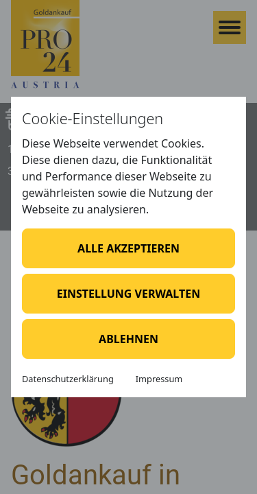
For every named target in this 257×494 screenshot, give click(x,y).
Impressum (159, 378)
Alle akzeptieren (128, 248)
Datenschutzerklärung (68, 378)
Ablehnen (128, 338)
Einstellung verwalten (128, 293)
